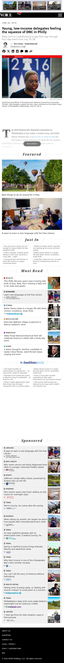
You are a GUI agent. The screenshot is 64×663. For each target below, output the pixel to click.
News (19, 14)
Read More (32, 143)
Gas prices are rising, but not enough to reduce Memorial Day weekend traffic (15, 248)
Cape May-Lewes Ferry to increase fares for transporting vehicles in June (47, 261)
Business (9, 516)
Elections (19, 56)
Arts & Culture (12, 319)
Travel (8, 502)
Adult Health (11, 461)
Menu (60, 15)
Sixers (8, 346)
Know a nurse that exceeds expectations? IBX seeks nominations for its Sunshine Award (47, 377)
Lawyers (9, 612)
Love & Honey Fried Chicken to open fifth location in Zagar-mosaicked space (15, 261)
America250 (10, 333)
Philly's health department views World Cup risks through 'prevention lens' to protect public (16, 384)
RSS (3, 653)
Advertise (6, 635)
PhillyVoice (6, 15)
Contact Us (7, 639)
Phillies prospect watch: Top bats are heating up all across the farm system (46, 248)
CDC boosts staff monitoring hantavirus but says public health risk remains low (46, 384)
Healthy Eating (12, 584)
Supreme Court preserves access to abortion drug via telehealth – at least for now (16, 377)
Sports (9, 475)
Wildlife (9, 278)
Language (10, 448)
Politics (9, 56)
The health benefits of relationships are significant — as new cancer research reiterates (16, 371)
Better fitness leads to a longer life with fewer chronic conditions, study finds (46, 254)
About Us (6, 631)
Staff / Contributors (11, 648)
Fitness (9, 305)
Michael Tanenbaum (26, 43)
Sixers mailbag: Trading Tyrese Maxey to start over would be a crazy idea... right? (15, 254)
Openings (10, 489)
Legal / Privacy (8, 644)
